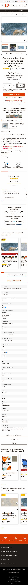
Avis (14, 443)
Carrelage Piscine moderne (9, 427)
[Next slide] (25, 47)
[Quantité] (20, 85)
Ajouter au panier (14, 94)
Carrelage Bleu (6, 430)
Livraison (14, 439)
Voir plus (5, 156)
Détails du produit (14, 281)
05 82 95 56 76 (21, 1)
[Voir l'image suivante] (17, 248)
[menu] (2, 5)
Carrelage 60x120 (18, 429)
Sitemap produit (14, 583)
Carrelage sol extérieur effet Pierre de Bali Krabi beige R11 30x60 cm (9, 517)
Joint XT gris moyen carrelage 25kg (9, 473)
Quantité (18, 83)
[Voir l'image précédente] (3, 248)
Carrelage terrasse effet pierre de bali (12, 138)
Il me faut (5, 83)
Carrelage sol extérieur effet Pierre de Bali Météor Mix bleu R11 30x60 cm (9, 261)
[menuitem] (4, 47)
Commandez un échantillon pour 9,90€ (14, 101)
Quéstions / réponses (14, 435)
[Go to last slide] (3, 29)
